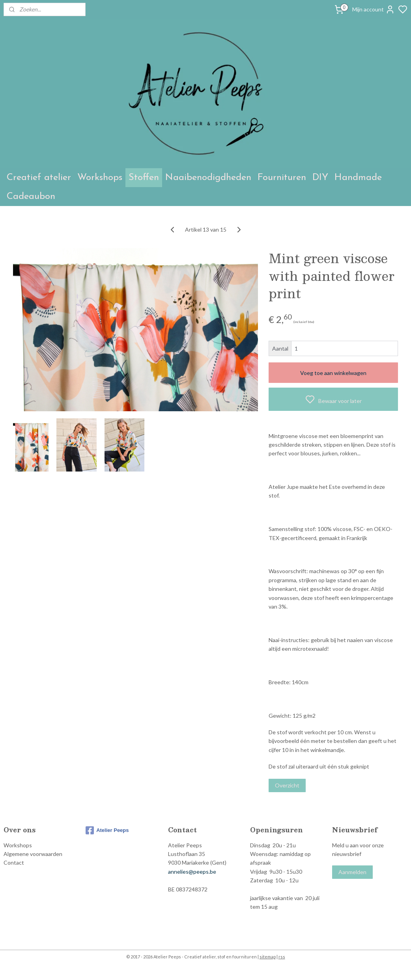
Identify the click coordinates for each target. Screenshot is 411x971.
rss (281, 956)
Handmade (358, 177)
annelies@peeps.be (192, 871)
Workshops (99, 177)
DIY (320, 177)
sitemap (268, 956)
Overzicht (287, 785)
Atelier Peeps (107, 830)
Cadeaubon (31, 196)
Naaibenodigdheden (208, 177)
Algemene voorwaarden (33, 853)
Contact (14, 862)
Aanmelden (352, 872)
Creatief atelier (39, 177)
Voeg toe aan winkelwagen (333, 372)
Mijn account (373, 9)
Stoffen (144, 177)
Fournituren (282, 177)
